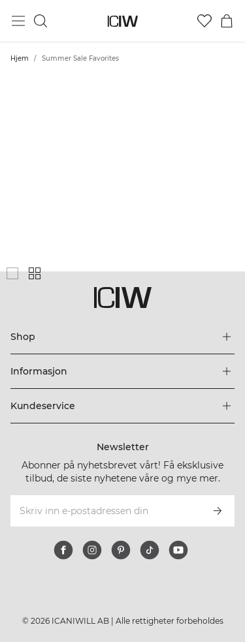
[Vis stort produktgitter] (12, 273)
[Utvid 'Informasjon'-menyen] (122, 371)
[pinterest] (121, 550)
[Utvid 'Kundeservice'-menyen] (122, 406)
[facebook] (63, 550)
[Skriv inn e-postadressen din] (104, 511)
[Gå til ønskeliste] (204, 21)
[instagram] (92, 550)
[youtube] (178, 550)
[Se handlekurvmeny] (227, 21)
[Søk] (40, 21)
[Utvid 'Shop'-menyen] (122, 337)
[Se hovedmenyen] (18, 21)
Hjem (19, 58)
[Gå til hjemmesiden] (122, 21)
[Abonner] (217, 511)
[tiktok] (150, 550)
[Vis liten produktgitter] (35, 273)
